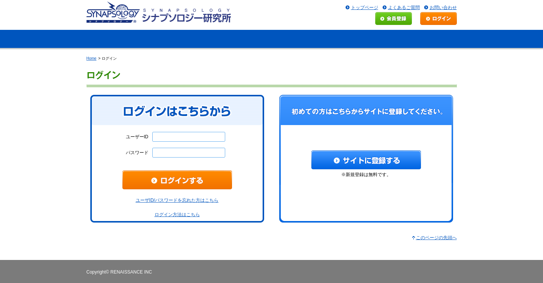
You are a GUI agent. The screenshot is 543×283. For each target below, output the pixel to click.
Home (92, 58)
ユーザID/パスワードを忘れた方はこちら (177, 200)
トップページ (364, 7)
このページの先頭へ (436, 237)
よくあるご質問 (404, 7)
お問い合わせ (443, 7)
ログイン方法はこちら (177, 214)
